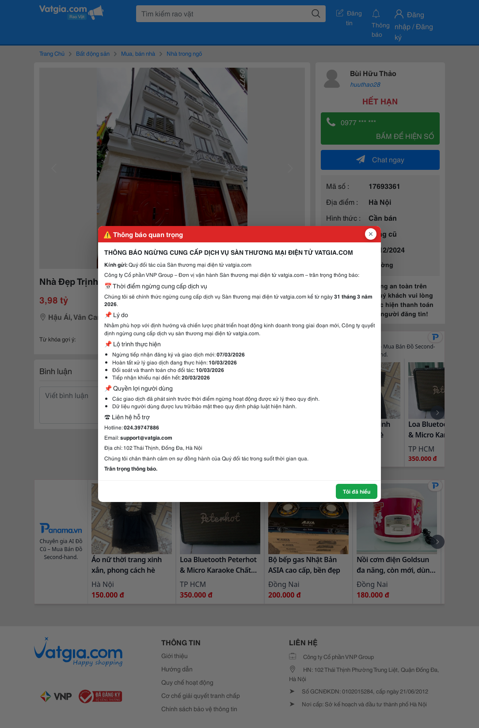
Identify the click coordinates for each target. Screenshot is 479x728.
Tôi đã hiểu (356, 491)
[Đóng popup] (370, 234)
